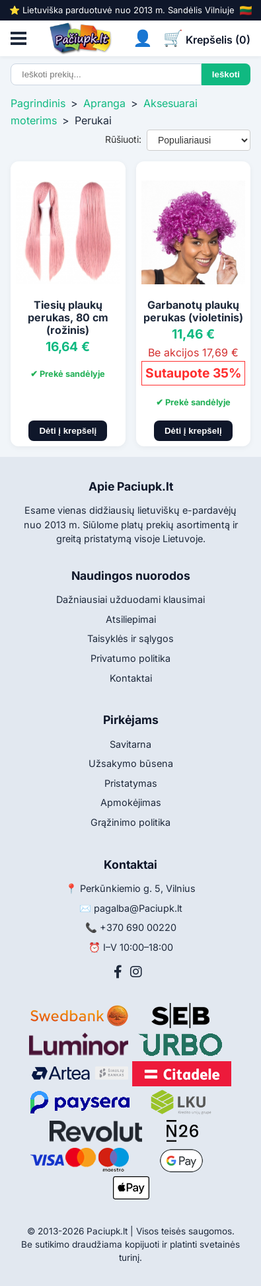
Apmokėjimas (130, 802)
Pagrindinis (38, 103)
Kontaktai (131, 678)
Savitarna (130, 744)
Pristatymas (130, 783)
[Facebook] (118, 972)
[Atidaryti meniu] (18, 38)
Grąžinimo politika (130, 822)
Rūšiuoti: (123, 139)
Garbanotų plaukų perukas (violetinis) (193, 311)
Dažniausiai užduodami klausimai (130, 599)
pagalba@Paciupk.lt (138, 908)
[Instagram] (136, 972)
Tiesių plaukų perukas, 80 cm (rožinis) (68, 317)
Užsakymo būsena (131, 763)
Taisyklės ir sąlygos (130, 638)
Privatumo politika (130, 658)
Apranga (104, 103)
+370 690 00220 (138, 927)
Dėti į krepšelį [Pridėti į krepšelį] (67, 431)
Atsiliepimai (131, 619)
